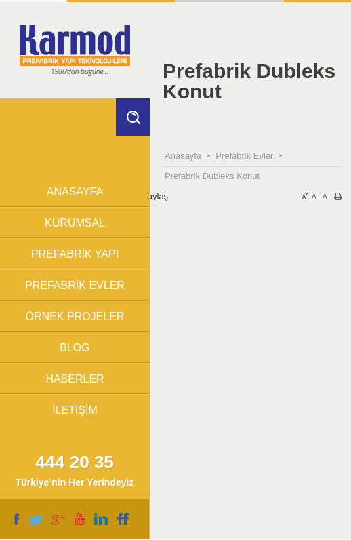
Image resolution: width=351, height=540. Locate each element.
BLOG (74, 347)
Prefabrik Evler (244, 156)
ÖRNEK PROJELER (75, 316)
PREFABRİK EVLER (75, 285)
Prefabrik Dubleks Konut (212, 176)
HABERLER (74, 379)
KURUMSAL (75, 223)
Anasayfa (183, 156)
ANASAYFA (75, 191)
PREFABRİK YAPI (75, 254)
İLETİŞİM (75, 410)
